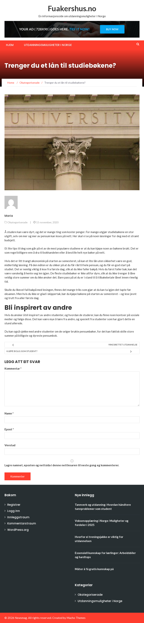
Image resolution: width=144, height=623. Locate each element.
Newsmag (21, 617)
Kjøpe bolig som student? (22, 351)
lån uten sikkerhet (105, 261)
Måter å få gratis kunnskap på (94, 569)
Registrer (13, 505)
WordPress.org (18, 530)
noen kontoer (118, 315)
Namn (9, 413)
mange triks (74, 289)
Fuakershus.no (72, 8)
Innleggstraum (18, 517)
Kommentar (13, 368)
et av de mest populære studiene (60, 248)
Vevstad (9, 445)
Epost (9, 429)
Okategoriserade (18, 222)
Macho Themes (76, 617)
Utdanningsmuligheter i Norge (48, 45)
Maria (8, 216)
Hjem (10, 45)
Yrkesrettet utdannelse (122, 344)
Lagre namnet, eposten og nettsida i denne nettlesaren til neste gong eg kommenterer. (61, 465)
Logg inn (13, 511)
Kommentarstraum (21, 523)
